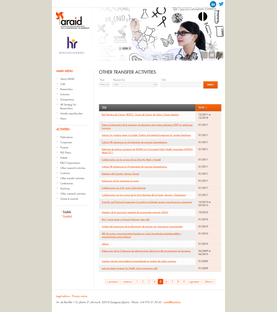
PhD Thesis (65, 152)
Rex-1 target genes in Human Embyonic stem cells (126, 219)
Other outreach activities (73, 193)
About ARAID (67, 79)
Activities (64, 94)
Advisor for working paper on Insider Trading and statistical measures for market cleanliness (146, 135)
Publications (66, 137)
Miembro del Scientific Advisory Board (120, 173)
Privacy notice (79, 296)
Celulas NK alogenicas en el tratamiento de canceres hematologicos (134, 142)
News (63, 118)
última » (209, 281)
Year (102, 79)
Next (219, 55)
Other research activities (72, 168)
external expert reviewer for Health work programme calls (130, 268)
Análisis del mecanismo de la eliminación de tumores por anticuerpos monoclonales (142, 226)
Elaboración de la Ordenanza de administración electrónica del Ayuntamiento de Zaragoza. (146, 251)
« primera (112, 281)
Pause (212, 55)
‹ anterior (127, 281)
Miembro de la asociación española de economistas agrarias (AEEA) (135, 212)
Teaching (64, 188)
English (67, 211)
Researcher (119, 79)
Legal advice (63, 296)
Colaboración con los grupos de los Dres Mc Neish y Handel (131, 159)
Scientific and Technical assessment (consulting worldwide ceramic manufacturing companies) (147, 202)
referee (105, 243)
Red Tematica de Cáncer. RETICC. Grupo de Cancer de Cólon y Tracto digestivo (140, 114)
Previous (204, 55)
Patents (63, 157)
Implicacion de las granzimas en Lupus (120, 180)
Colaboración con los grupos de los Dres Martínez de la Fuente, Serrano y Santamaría (144, 195)
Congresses (66, 142)
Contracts (65, 173)
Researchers (66, 89)
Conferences (66, 183)
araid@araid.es (172, 302)
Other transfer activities (72, 178)
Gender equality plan (71, 113)
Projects (64, 147)
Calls (62, 84)
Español (67, 216)
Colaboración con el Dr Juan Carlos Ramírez (124, 187)
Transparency (67, 99)
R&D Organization (70, 162)
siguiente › (195, 281)
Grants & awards (69, 198)
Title (163, 79)
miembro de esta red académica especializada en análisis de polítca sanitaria (139, 261)
